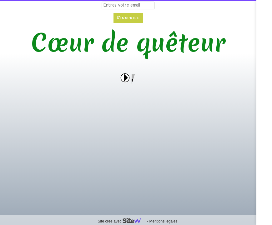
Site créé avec (122, 221)
